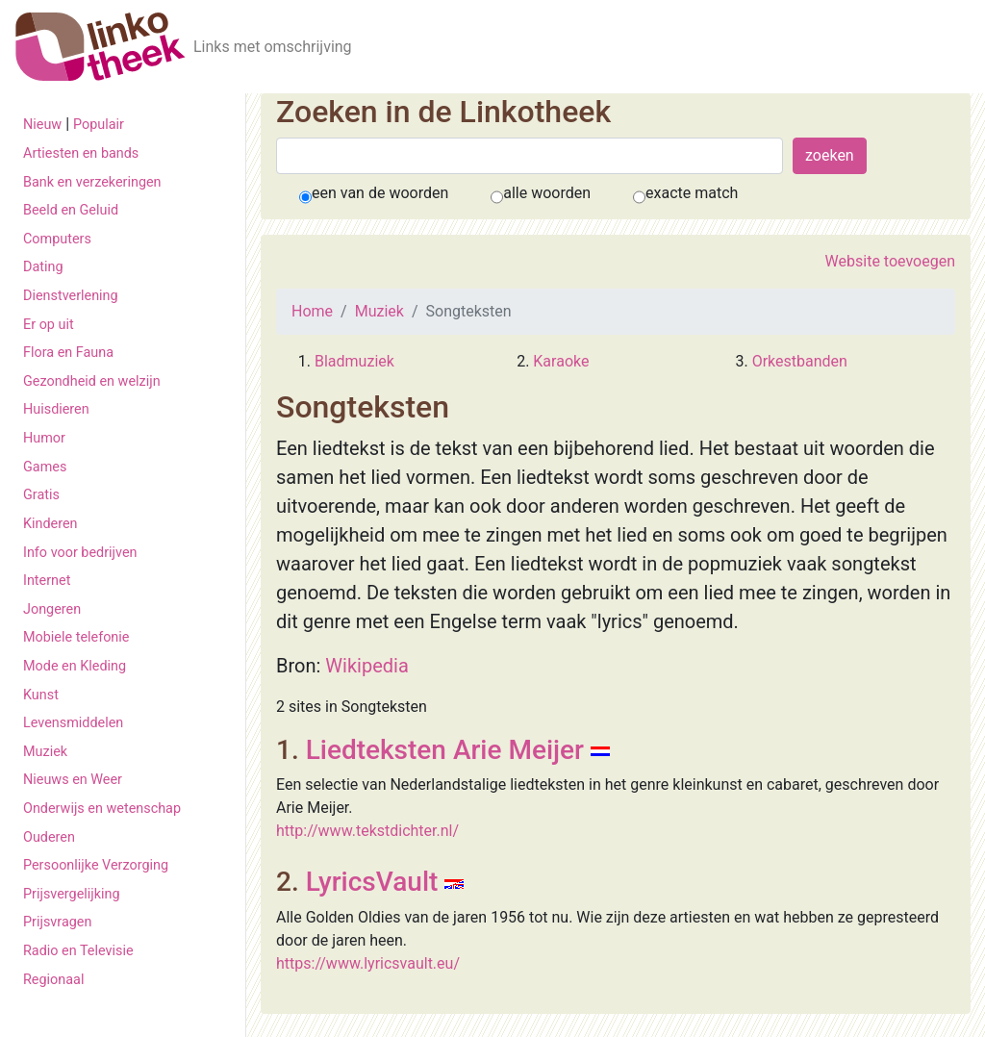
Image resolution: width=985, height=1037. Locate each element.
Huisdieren (56, 409)
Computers (57, 239)
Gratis (41, 495)
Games (44, 467)
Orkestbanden (799, 361)
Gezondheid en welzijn (92, 381)
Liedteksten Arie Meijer (445, 750)
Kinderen (50, 524)
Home (312, 311)
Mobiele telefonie (76, 637)
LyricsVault (372, 882)
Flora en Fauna (68, 352)
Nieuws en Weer (72, 779)
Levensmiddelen (73, 723)
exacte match (691, 193)
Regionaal (53, 980)
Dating (43, 267)
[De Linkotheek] (100, 47)
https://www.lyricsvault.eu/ (368, 963)
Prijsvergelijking (71, 894)
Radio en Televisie (78, 951)
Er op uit (48, 324)
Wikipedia (366, 665)
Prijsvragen (57, 922)
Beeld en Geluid (70, 210)
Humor (44, 438)
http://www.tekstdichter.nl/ (367, 831)
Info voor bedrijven (80, 552)
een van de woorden (380, 193)
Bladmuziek (354, 361)
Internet (46, 580)
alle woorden (547, 193)
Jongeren (52, 609)
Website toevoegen (890, 261)
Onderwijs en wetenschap (102, 808)
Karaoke (561, 361)
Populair (98, 124)
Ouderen (49, 837)
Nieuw (42, 124)
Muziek (45, 752)
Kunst (41, 695)
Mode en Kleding (74, 666)
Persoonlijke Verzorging (95, 865)
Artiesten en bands (81, 153)
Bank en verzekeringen (92, 182)
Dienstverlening (70, 296)
